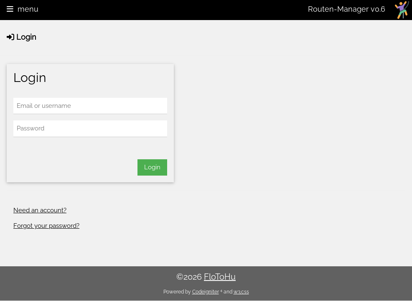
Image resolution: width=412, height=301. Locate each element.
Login (152, 167)
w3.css (241, 292)
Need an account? (39, 210)
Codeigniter (205, 292)
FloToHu (220, 277)
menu (22, 9)
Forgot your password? (46, 226)
